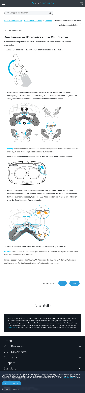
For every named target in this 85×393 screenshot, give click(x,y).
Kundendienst (12, 327)
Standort (42, 368)
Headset (48, 21)
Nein (74, 283)
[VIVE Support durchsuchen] (48, 13)
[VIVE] (42, 3)
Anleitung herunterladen (68, 25)
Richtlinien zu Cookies (69, 377)
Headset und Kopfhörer (33, 21)
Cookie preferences (10, 389)
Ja (62, 283)
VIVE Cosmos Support (13, 21)
